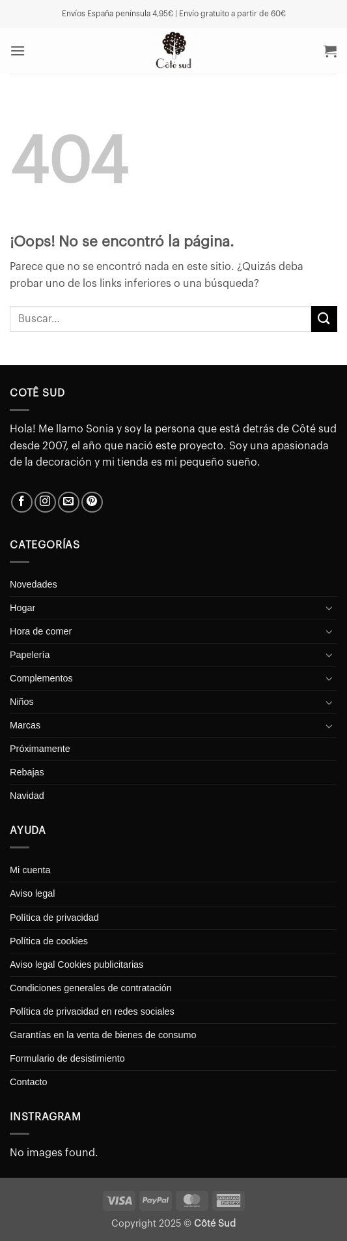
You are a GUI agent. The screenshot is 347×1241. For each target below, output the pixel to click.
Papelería (30, 655)
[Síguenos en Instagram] (45, 502)
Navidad (27, 795)
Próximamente (40, 748)
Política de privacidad (54, 917)
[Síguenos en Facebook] (22, 502)
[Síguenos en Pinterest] (92, 502)
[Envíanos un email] (68, 502)
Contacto (29, 1082)
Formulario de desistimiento (67, 1058)
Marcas (25, 725)
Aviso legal (32, 893)
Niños (22, 701)
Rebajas (27, 772)
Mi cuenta (30, 870)
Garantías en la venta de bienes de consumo (103, 1035)
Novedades (33, 584)
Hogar (22, 608)
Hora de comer (41, 631)
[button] (18, 51)
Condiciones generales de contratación (91, 988)
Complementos (41, 678)
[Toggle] (329, 608)
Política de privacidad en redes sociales (92, 1011)
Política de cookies (49, 941)
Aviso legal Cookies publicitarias (76, 964)
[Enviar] (324, 318)
